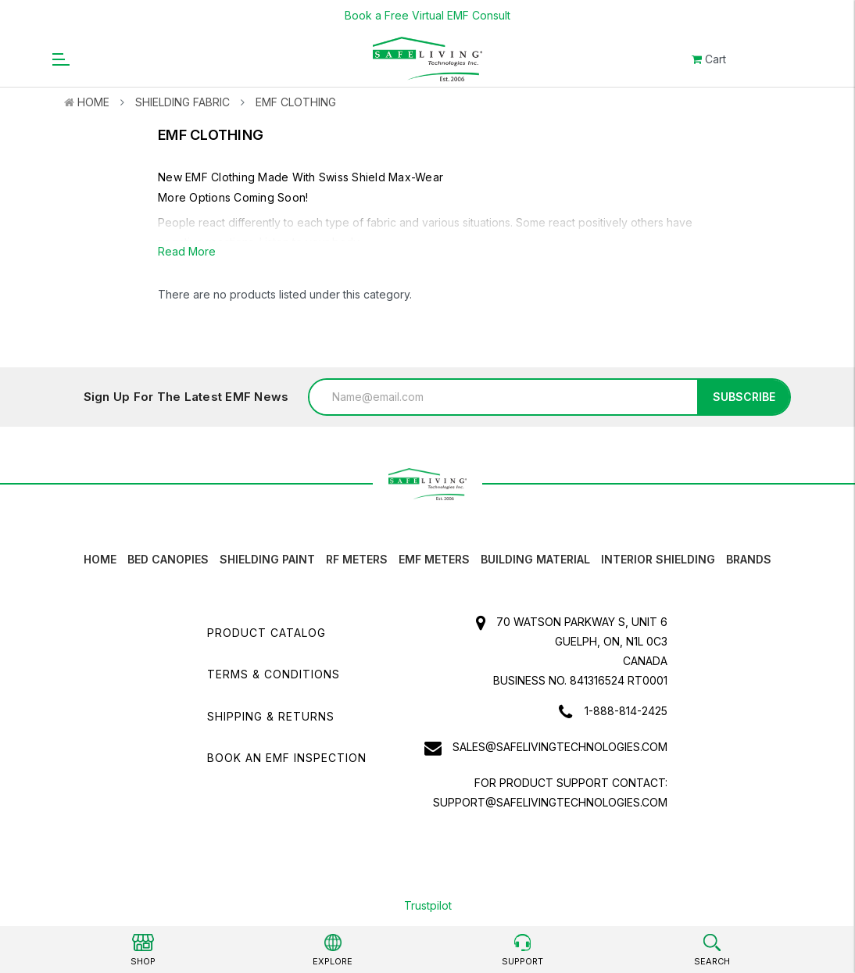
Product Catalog (266, 632)
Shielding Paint (267, 559)
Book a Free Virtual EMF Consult (427, 15)
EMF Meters (434, 559)
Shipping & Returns (270, 716)
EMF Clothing (296, 102)
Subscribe (744, 396)
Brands (748, 559)
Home (93, 102)
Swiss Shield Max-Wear (381, 177)
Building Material (535, 559)
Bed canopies (168, 559)
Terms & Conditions (273, 674)
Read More (187, 251)
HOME (100, 559)
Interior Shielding (658, 559)
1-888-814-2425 (626, 710)
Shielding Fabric (182, 102)
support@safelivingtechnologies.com (550, 802)
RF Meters (357, 559)
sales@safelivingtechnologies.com (560, 746)
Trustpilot (428, 905)
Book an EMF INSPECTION (287, 757)
